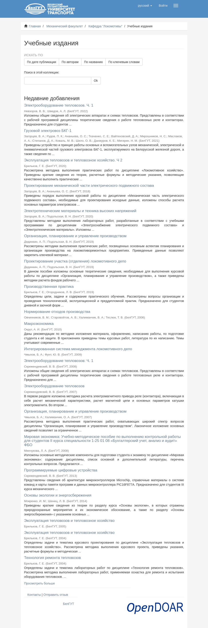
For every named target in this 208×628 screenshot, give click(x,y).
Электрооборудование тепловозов (54, 386)
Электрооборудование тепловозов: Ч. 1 (58, 361)
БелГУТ (68, 604)
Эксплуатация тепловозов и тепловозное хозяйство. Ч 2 (73, 160)
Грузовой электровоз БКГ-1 (48, 131)
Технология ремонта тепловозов (52, 558)
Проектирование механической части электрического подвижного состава (89, 185)
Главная (35, 26)
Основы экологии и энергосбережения (57, 495)
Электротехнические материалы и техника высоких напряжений (80, 211)
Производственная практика (49, 286)
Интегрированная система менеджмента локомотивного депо (78, 349)
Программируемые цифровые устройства (60, 470)
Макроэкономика (39, 324)
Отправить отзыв (55, 594)
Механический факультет (64, 26)
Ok (96, 80)
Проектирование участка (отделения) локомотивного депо (75, 261)
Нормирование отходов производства (57, 312)
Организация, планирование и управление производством (75, 236)
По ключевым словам (123, 62)
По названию (93, 62)
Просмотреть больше (39, 583)
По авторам (70, 62)
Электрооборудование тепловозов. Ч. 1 (58, 105)
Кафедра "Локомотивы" (105, 26)
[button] (145, 5)
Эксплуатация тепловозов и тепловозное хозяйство (69, 521)
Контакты (34, 594)
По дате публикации (41, 62)
